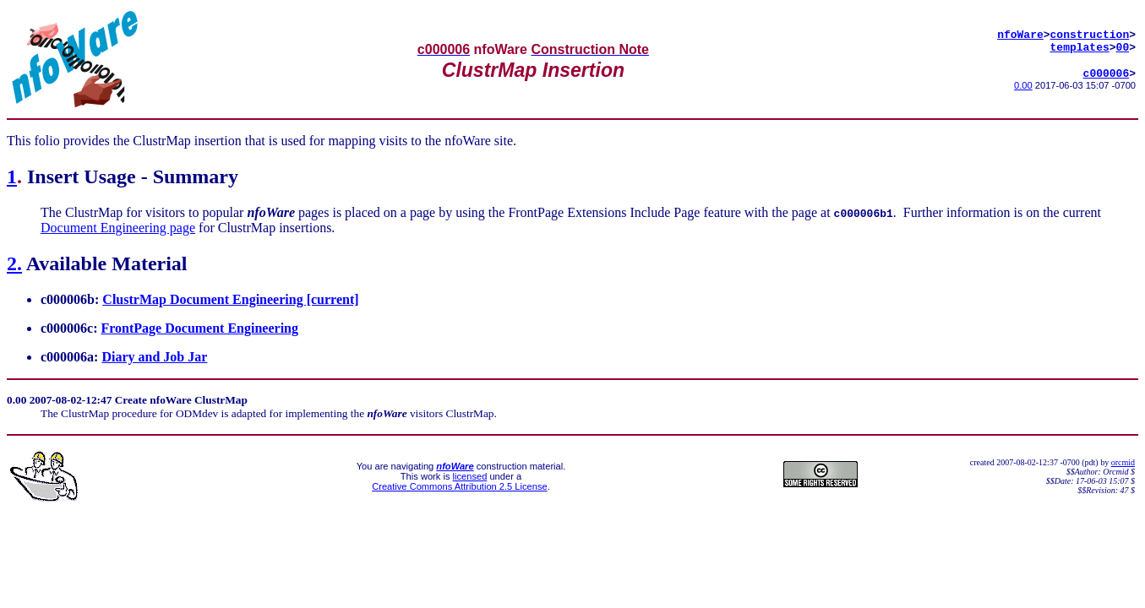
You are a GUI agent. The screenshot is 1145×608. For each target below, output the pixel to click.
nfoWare (1020, 32)
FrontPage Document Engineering (199, 328)
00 (1123, 47)
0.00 (1023, 89)
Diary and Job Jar (154, 357)
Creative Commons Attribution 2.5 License (459, 486)
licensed (470, 476)
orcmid (1123, 462)
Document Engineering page (118, 227)
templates (1080, 47)
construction (1090, 32)
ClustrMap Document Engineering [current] (230, 299)
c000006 (1106, 76)
